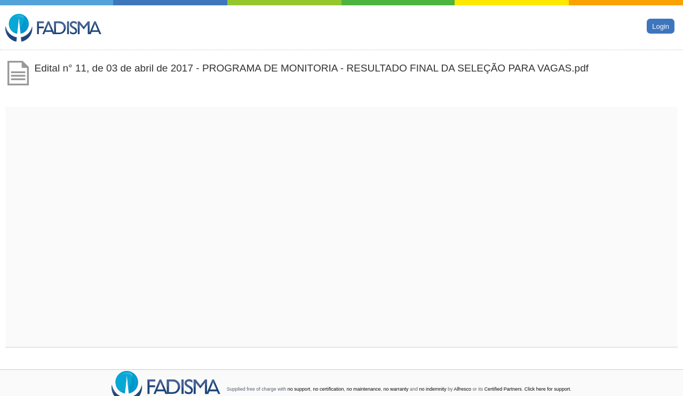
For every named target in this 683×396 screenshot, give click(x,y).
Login (660, 26)
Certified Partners (503, 389)
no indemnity (433, 389)
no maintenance (363, 389)
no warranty (396, 389)
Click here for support (547, 389)
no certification (328, 389)
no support (299, 389)
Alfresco (463, 389)
